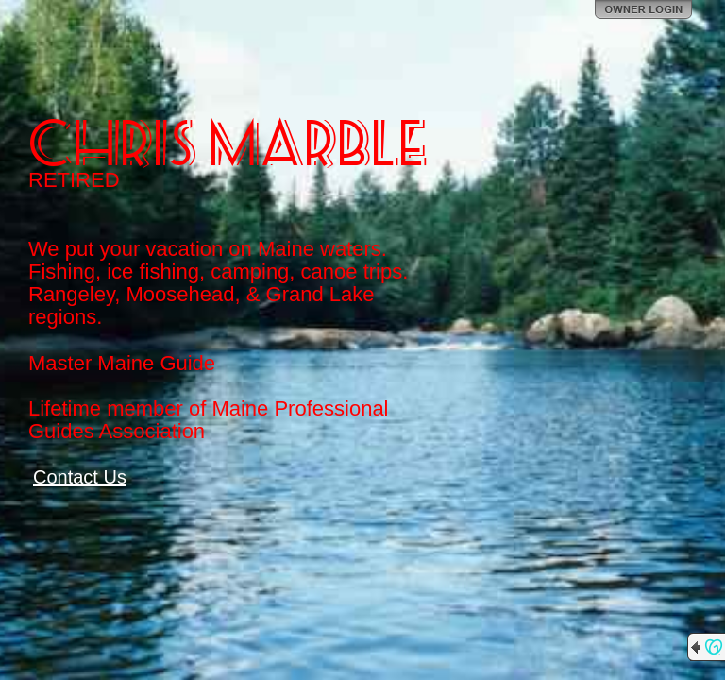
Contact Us (79, 477)
